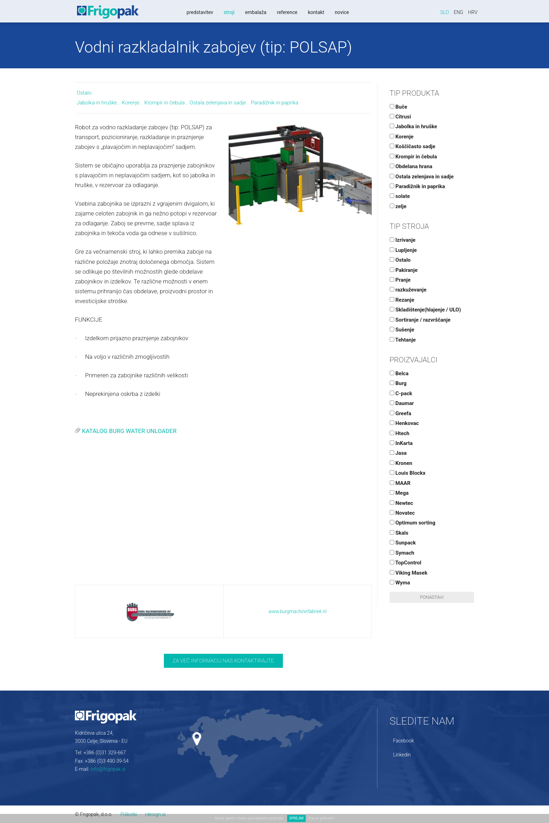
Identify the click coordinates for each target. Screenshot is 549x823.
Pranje (400, 280)
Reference (287, 12)
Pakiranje (404, 270)
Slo (444, 12)
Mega (399, 493)
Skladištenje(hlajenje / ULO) (425, 310)
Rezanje (402, 300)
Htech (400, 433)
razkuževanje (408, 290)
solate (400, 196)
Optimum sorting (413, 523)
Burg (398, 383)
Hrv (473, 12)
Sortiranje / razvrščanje (420, 320)
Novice (341, 12)
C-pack (401, 393)
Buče (399, 107)
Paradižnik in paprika (274, 103)
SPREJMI (296, 818)
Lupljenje (403, 250)
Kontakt (315, 12)
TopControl (406, 563)
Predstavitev (199, 12)
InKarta (401, 443)
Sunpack (403, 543)
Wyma (400, 582)
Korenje (130, 103)
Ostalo (84, 93)
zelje (398, 206)
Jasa (398, 453)
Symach (402, 553)
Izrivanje (403, 240)
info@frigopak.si (108, 769)
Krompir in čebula (164, 103)
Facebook (403, 740)
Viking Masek (409, 573)
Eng (459, 12)
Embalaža (255, 12)
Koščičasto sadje (413, 146)
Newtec (401, 503)
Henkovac (404, 423)
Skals (399, 533)
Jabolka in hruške (97, 103)
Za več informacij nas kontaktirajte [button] (223, 661)
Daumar (402, 403)
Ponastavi (432, 597)
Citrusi (400, 117)
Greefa (400, 413)
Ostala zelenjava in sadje (218, 103)
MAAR (400, 483)
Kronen (401, 463)
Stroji (228, 12)
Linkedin (402, 754)
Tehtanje (403, 340)
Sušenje (402, 330)
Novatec (402, 513)
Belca (399, 373)
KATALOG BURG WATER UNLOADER (129, 430)
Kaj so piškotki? (321, 818)
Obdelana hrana (411, 166)
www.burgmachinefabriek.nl (298, 611)
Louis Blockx (408, 473)
